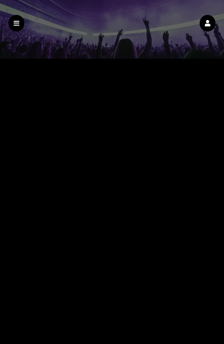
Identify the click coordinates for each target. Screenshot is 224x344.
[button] (207, 23)
